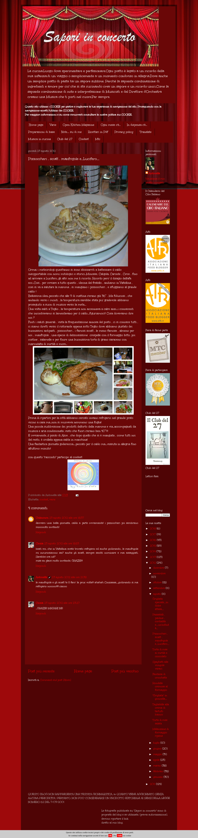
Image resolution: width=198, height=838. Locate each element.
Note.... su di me (71, 132)
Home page (36, 125)
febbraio (158, 771)
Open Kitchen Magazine (78, 125)
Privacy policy (123, 132)
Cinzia (39, 543)
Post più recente (41, 671)
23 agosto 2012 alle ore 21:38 (69, 577)
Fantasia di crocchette (160, 675)
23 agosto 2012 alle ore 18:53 (61, 543)
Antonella (41, 577)
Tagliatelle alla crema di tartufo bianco (161, 709)
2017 (153, 534)
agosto (157, 594)
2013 (153, 557)
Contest (84, 139)
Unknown (42, 517)
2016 (153, 540)
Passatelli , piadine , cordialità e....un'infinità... (161, 621)
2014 (153, 551)
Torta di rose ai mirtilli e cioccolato (160, 653)
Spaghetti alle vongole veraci (160, 665)
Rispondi (41, 532)
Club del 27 (64, 139)
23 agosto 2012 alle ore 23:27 (62, 603)
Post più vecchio (124, 671)
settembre (159, 588)
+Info (119, 835)
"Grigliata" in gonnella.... (160, 697)
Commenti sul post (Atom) (55, 680)
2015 (153, 545)
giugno (157, 748)
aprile (156, 760)
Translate (145, 132)
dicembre (159, 567)
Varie (53, 125)
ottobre (157, 582)
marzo (157, 765)
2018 (153, 528)
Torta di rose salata (160, 721)
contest (44, 499)
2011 (153, 784)
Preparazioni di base (41, 132)
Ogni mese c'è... (111, 125)
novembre (159, 573)
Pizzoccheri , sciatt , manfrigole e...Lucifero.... (161, 639)
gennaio (158, 777)
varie (52, 499)
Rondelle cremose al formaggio (160, 686)
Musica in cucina (39, 139)
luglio (156, 742)
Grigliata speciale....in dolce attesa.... (160, 604)
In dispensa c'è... (137, 125)
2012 (153, 562)
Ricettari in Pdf (98, 132)
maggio (158, 754)
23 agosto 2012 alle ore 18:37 (66, 517)
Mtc (97, 139)
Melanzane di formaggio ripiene (161, 732)
